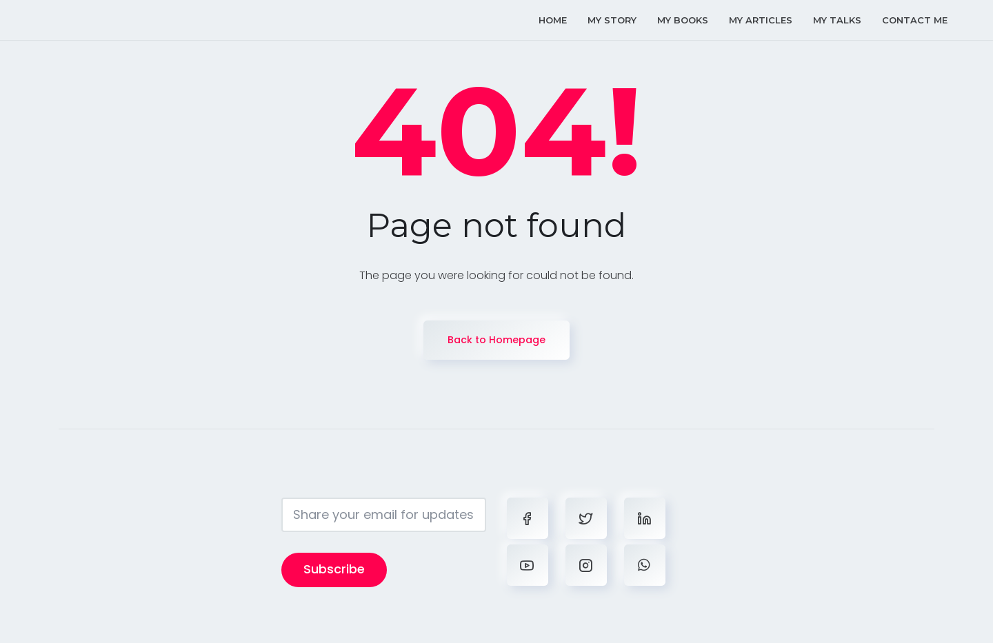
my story (612, 19)
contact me (914, 19)
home (553, 19)
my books (682, 19)
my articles (760, 19)
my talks (837, 19)
